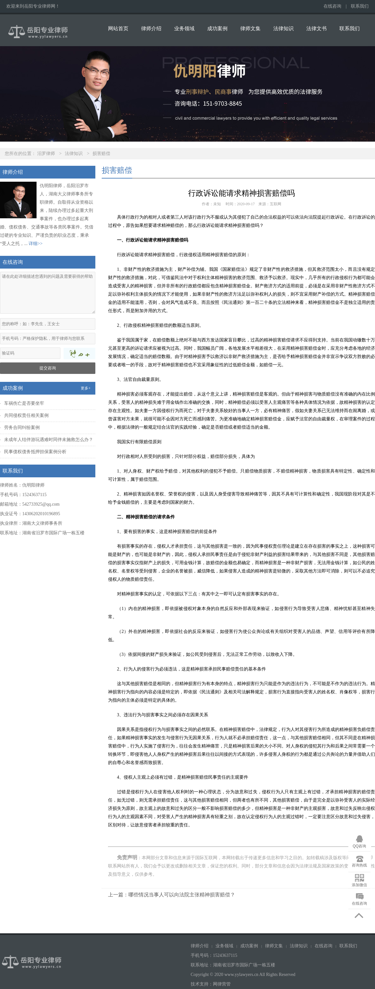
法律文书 (316, 28)
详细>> (36, 243)
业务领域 (184, 28)
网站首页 (118, 28)
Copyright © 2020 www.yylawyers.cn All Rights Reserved (244, 974)
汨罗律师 (46, 153)
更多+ (86, 388)
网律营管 (222, 984)
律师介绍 (151, 28)
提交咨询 (47, 368)
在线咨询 (332, 6)
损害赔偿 (101, 153)
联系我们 (360, 6)
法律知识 (283, 28)
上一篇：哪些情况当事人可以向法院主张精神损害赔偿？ (171, 894)
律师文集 (250, 28)
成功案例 (217, 28)
